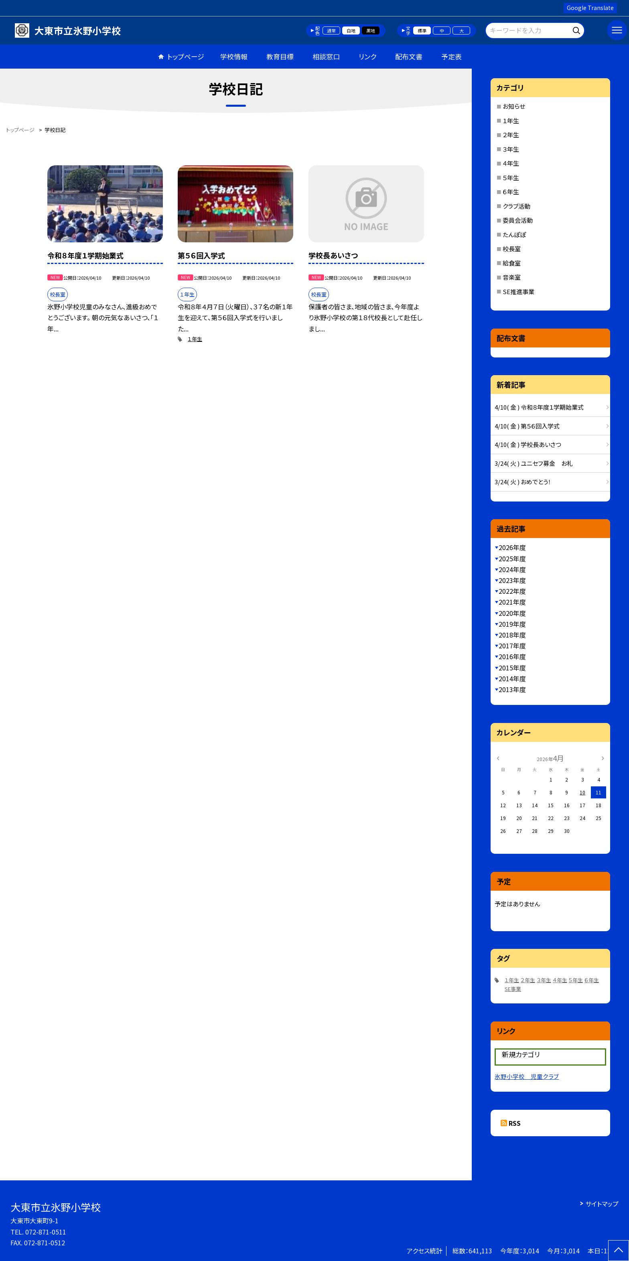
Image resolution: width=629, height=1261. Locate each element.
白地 (351, 30)
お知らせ (514, 106)
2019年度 (512, 624)
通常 (331, 30)
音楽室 (512, 277)
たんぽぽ (514, 234)
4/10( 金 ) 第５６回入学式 (527, 426)
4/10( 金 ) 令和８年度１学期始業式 (539, 407)
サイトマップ (602, 1203)
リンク (367, 56)
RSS (515, 1123)
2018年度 (512, 635)
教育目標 (280, 56)
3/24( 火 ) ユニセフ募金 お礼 (534, 463)
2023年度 (512, 580)
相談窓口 (326, 56)
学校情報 (234, 56)
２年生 (511, 134)
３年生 (511, 149)
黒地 (370, 30)
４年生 (511, 163)
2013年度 (512, 689)
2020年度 (512, 613)
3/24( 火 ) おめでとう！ (523, 481)
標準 (422, 30)
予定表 (451, 56)
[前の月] (498, 757)
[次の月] (603, 757)
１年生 (195, 339)
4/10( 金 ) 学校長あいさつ (528, 444)
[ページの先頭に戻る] (619, 1251)
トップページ (185, 56)
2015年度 (512, 667)
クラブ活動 (516, 206)
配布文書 (408, 56)
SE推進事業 (518, 291)
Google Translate (590, 8)
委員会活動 (518, 220)
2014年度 (512, 678)
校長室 (512, 248)
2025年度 (512, 558)
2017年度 (512, 645)
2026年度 (512, 547)
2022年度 (512, 591)
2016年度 (512, 656)
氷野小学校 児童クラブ (527, 1076)
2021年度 (512, 602)
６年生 (511, 191)
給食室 (512, 263)
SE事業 (513, 989)
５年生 (511, 177)
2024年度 (512, 569)
